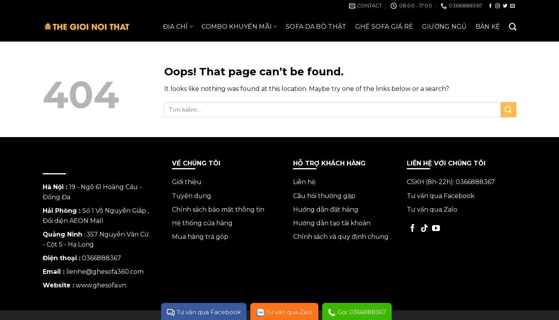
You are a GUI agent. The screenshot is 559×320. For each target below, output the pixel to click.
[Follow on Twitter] (505, 6)
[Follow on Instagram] (497, 6)
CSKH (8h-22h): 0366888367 (451, 182)
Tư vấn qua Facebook (440, 196)
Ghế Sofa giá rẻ (384, 26)
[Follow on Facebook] (490, 6)
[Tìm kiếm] (512, 26)
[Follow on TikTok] (424, 228)
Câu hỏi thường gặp (324, 196)
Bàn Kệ (488, 26)
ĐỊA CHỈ (178, 27)
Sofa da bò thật (316, 26)
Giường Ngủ (444, 26)
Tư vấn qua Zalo (432, 209)
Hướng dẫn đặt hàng (325, 209)
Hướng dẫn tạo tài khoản (331, 223)
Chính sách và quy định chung (341, 236)
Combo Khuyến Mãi (239, 27)
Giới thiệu (186, 182)
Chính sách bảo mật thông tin (218, 209)
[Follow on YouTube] (436, 228)
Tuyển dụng (191, 196)
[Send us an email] (512, 6)
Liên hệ (304, 182)
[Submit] (508, 109)
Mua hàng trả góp (200, 236)
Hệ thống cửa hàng (202, 223)
